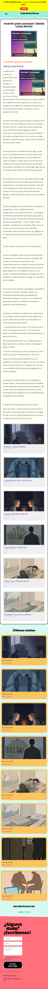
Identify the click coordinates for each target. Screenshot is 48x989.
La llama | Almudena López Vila (16, 514)
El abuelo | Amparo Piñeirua (14, 447)
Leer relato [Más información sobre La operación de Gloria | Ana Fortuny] (7, 696)
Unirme (24, 8)
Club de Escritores (29, 13)
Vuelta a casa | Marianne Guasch (16, 581)
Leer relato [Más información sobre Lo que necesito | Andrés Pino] (7, 764)
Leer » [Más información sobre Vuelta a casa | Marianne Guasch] (5, 585)
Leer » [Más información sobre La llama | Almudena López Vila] (5, 518)
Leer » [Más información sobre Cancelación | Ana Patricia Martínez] (5, 619)
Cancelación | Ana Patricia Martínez (17, 615)
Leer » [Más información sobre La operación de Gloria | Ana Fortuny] (5, 485)
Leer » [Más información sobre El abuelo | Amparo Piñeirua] (5, 451)
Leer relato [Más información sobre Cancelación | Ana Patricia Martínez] (7, 831)
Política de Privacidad (9, 976)
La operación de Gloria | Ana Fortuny (18, 480)
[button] (6, 14)
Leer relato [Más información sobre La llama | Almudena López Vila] (7, 730)
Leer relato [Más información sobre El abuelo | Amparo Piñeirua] (7, 663)
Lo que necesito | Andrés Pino (15, 547)
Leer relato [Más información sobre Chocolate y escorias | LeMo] (7, 898)
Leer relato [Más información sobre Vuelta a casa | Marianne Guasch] (7, 797)
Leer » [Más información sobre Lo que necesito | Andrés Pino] (5, 552)
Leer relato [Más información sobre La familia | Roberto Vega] (7, 865)
